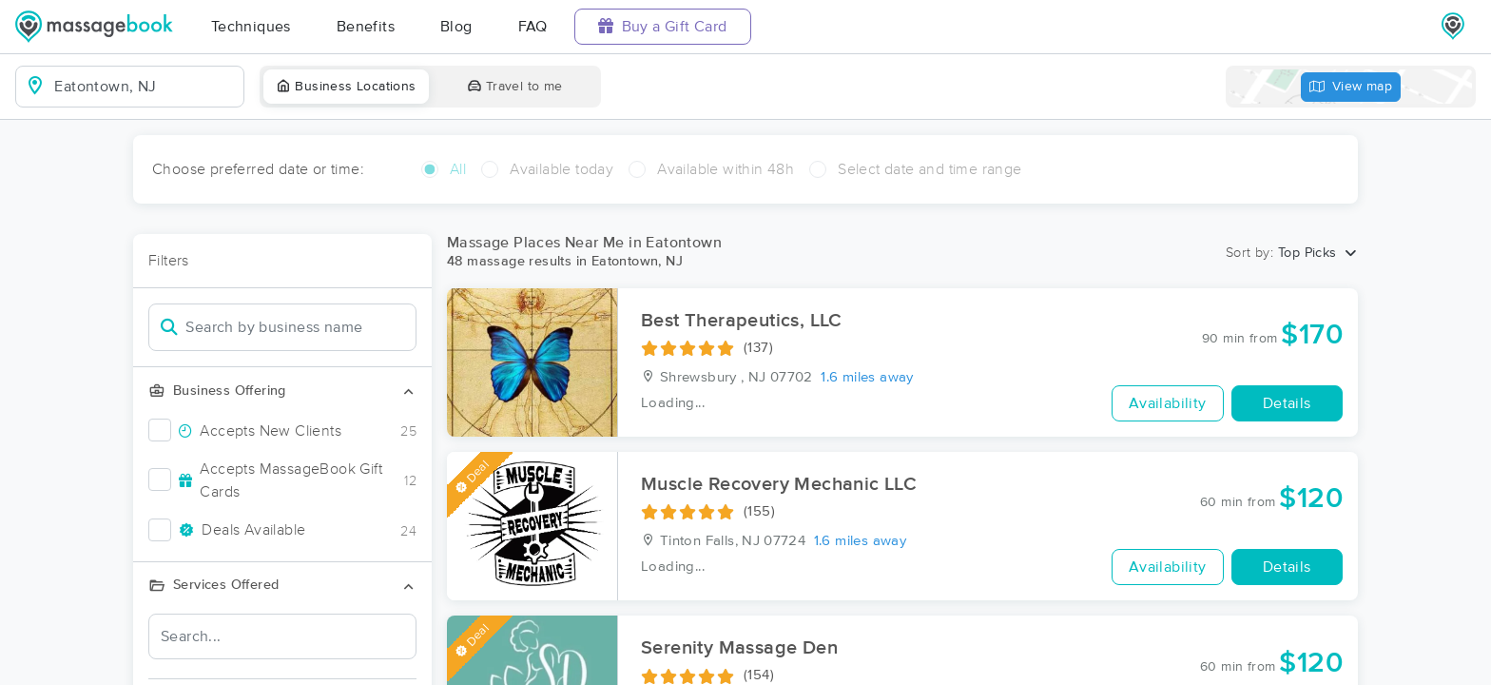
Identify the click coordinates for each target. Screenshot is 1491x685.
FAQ (533, 26)
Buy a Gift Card (662, 26)
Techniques (251, 26)
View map (1351, 87)
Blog (456, 26)
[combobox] (145, 86)
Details (1287, 403)
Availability (1168, 403)
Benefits (366, 26)
